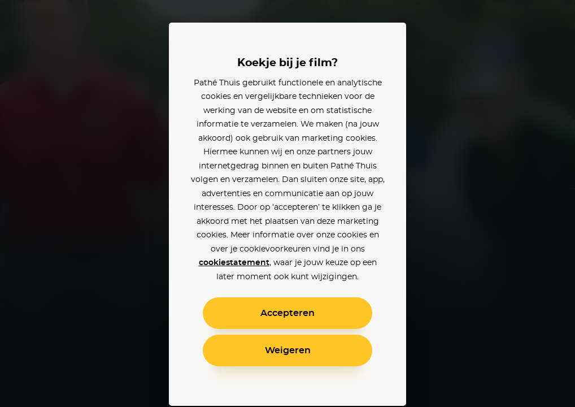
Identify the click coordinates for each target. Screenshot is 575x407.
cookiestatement (234, 263)
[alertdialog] (287, 203)
